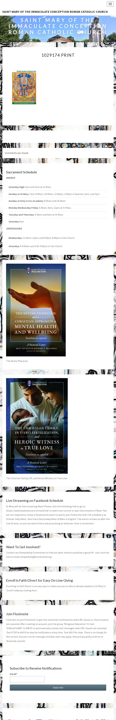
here (34, 590)
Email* (27, 677)
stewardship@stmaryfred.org (36, 556)
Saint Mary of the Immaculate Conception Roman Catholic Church (55, 12)
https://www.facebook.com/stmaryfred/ (27, 510)
